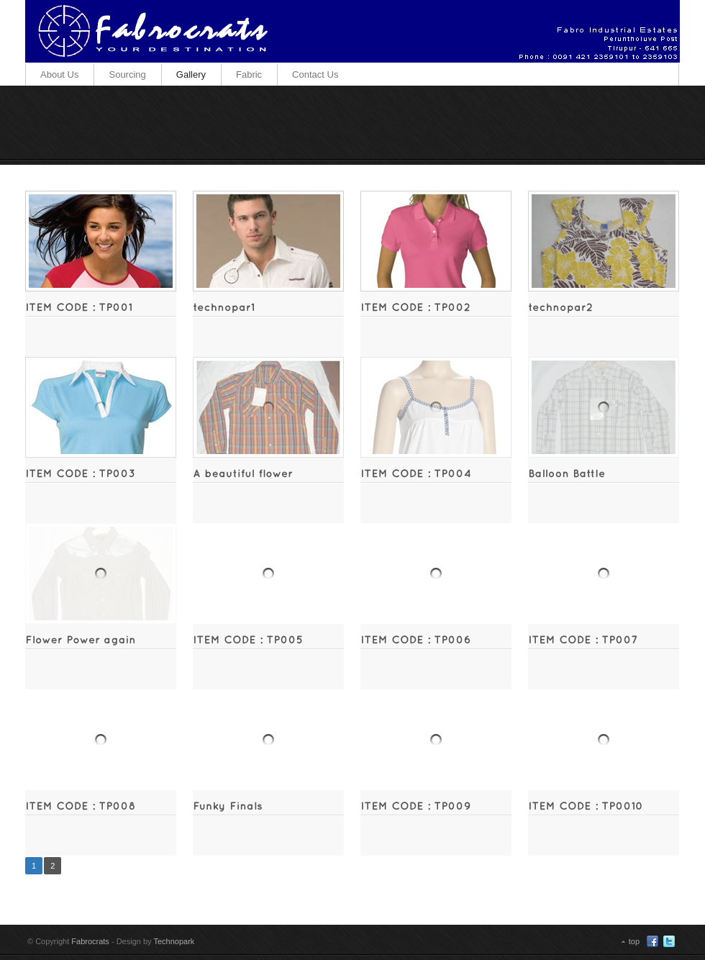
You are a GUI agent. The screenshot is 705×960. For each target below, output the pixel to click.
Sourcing (127, 74)
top (634, 941)
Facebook (652, 941)
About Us (59, 74)
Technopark (173, 941)
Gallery (191, 74)
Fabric (249, 74)
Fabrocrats (90, 941)
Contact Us (315, 74)
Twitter (669, 941)
